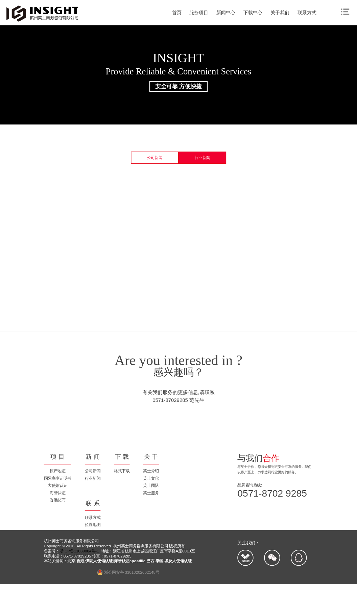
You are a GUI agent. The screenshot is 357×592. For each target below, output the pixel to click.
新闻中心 (225, 12)
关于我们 (279, 12)
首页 (177, 12)
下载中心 (252, 12)
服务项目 (198, 12)
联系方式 (307, 12)
